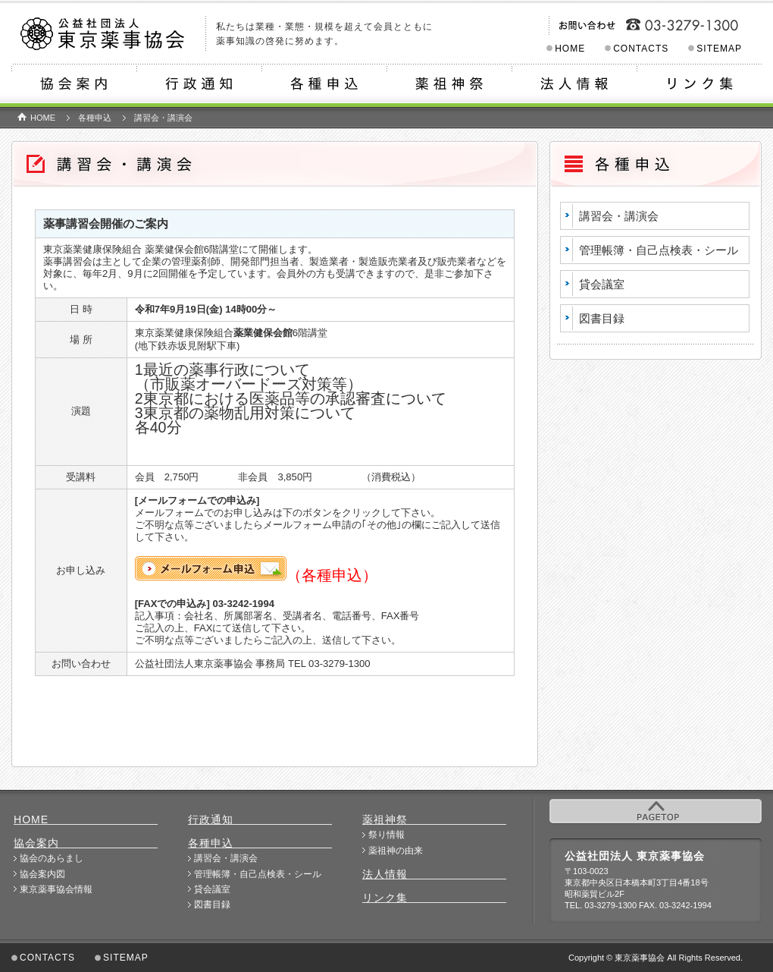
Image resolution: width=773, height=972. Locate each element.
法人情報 (574, 85)
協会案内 (73, 85)
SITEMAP (719, 48)
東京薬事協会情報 (56, 889)
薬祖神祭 (449, 85)
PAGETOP (655, 811)
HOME (570, 48)
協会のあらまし (51, 858)
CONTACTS (640, 48)
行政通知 (198, 85)
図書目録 (601, 318)
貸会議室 (601, 284)
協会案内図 (42, 874)
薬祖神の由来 (395, 850)
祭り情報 (386, 834)
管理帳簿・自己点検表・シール (658, 250)
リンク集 (699, 85)
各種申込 (323, 85)
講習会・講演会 (619, 215)
